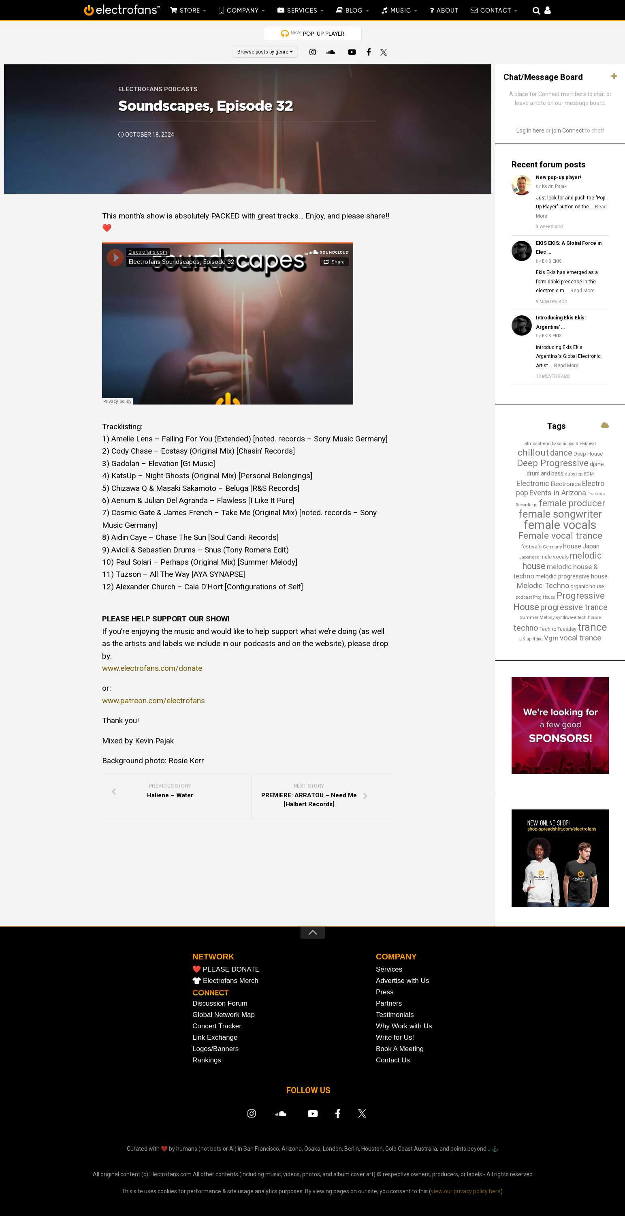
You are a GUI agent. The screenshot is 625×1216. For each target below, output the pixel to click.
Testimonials (395, 1015)
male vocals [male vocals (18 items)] (554, 557)
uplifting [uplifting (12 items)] (535, 639)
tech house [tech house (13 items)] (589, 617)
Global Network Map (223, 1015)
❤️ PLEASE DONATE (226, 969)
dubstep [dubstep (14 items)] (574, 474)
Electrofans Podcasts (158, 89)
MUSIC (400, 11)
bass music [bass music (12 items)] (563, 443)
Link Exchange (215, 1037)
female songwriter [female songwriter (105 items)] (560, 514)
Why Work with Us (404, 1026)
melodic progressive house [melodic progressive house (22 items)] (571, 576)
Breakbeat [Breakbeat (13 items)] (586, 443)
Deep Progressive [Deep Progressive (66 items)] (553, 463)
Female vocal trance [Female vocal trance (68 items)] (560, 535)
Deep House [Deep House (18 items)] (588, 454)
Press (384, 992)
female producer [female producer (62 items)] (572, 503)
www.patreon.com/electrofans (153, 700)
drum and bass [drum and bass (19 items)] (545, 473)
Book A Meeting (400, 1049)
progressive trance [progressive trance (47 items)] (574, 607)
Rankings (206, 1060)
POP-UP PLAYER (317, 33)
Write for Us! (395, 1037)
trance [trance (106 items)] (592, 627)
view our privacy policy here (466, 1191)
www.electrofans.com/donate (152, 668)
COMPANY (243, 11)
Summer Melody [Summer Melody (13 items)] (537, 617)
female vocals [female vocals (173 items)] (560, 525)
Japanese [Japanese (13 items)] (529, 557)
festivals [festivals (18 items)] (531, 547)
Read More (582, 290)
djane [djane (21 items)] (597, 464)
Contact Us (393, 1060)
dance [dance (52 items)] (561, 453)
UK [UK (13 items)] (522, 639)
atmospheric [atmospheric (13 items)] (537, 443)
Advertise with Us (402, 981)
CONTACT (495, 11)
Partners (389, 1003)
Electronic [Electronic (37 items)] (532, 483)
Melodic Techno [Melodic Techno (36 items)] (543, 585)
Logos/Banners (215, 1049)
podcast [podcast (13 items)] (524, 597)
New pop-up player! (558, 177)
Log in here (530, 130)
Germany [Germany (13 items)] (552, 547)
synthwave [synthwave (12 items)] (566, 617)
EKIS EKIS (552, 261)
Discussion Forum (219, 1003)
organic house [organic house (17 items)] (587, 586)
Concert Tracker (216, 1026)
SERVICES (302, 11)
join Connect (568, 130)
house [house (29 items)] (572, 546)
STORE (190, 11)
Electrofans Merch (230, 981)
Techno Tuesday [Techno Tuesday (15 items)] (558, 629)
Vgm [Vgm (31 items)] (551, 638)
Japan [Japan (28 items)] (590, 546)
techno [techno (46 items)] (526, 628)
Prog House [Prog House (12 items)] (544, 597)
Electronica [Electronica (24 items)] (565, 484)
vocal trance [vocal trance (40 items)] (580, 637)
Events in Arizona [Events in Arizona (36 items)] (557, 492)
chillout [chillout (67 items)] (533, 452)
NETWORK (213, 956)
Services (389, 969)
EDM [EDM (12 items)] (589, 474)
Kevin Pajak (554, 186)
